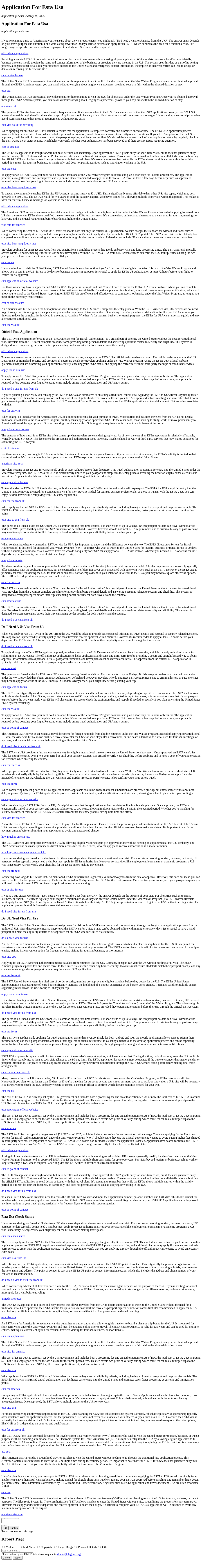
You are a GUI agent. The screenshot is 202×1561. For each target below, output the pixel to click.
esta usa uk (7, 262)
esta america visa (11, 600)
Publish (14, 1528)
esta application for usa (14, 482)
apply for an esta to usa (14, 994)
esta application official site (17, 1050)
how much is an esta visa (15, 836)
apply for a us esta (11, 560)
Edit (5, 1528)
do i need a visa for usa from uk (19, 388)
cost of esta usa (10, 146)
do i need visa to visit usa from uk (21, 746)
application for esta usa (15, 15)
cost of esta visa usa (12, 302)
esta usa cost (8, 168)
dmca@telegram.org (69, 1554)
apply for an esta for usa (15, 429)
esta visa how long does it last (18, 187)
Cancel (6, 1557)
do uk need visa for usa (14, 937)
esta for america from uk (15, 1072)
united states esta (11, 1298)
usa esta (5, 1451)
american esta (9, 106)
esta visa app (8, 956)
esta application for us (14, 686)
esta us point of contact (14, 727)
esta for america (10, 1388)
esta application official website (19, 280)
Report (17, 1557)
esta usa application (12, 1336)
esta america (8, 1128)
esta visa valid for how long (17, 124)
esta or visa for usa (12, 75)
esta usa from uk (10, 870)
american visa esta (12, 463)
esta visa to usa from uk (15, 519)
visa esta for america (13, 224)
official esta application (14, 53)
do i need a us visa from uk (17, 619)
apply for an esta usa (13, 369)
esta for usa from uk (12, 500)
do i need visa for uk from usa (18, 911)
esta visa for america (13, 817)
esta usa (5, 90)
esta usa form (9, 783)
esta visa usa (8, 1317)
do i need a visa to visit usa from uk (21, 1279)
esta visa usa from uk (13, 1257)
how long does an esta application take (23, 852)
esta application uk (12, 538)
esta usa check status (13, 1236)
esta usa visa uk (10, 324)
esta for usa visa (10, 410)
